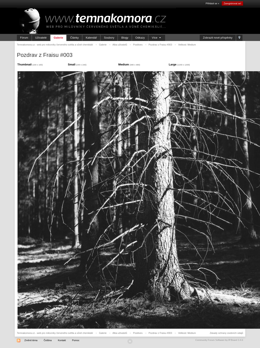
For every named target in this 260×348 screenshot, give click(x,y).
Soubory (109, 37)
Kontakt (62, 340)
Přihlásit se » (212, 3)
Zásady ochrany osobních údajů (226, 333)
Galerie (58, 37)
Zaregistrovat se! (232, 3)
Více (157, 37)
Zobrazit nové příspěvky (217, 37)
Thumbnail (24, 64)
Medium (123, 64)
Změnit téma (30, 340)
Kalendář (91, 37)
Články (74, 37)
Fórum (24, 37)
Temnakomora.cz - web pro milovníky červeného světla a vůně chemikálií (55, 333)
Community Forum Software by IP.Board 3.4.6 (219, 340)
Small (71, 64)
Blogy (124, 37)
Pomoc (75, 340)
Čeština (48, 340)
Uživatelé (41, 37)
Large (172, 64)
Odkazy (140, 37)
